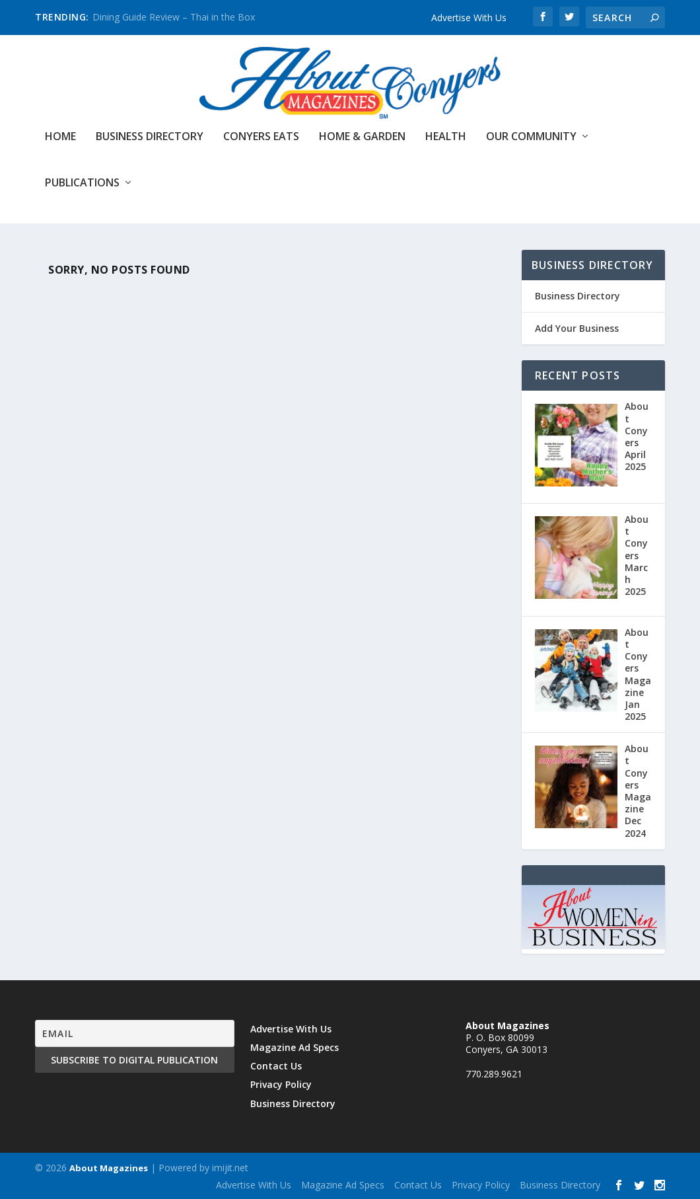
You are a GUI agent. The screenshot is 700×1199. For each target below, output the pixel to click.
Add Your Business (577, 328)
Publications (82, 183)
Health (445, 137)
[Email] (134, 1033)
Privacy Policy (281, 1084)
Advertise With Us (469, 17)
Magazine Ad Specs (294, 1047)
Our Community (531, 137)
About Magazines (108, 1168)
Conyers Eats (261, 137)
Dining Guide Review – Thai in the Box (173, 17)
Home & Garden (362, 137)
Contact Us (276, 1066)
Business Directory (149, 137)
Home (60, 137)
